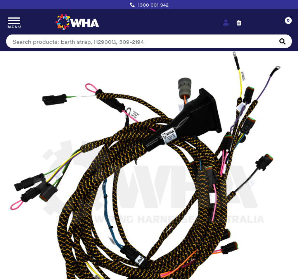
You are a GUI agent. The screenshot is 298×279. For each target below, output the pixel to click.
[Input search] (140, 41)
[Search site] (282, 41)
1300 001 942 (153, 4)
